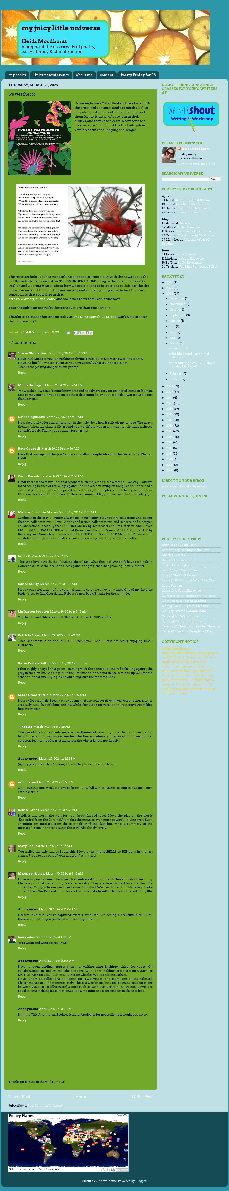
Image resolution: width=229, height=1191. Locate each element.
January (176, 379)
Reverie (184, 223)
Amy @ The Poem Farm (179, 545)
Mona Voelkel (186, 254)
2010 (170, 459)
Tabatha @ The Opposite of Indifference (191, 626)
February (177, 373)
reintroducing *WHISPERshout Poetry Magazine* (192, 364)
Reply (22, 373)
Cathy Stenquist (189, 227)
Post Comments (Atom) (45, 1105)
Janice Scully (28, 584)
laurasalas (26, 937)
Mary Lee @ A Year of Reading (184, 601)
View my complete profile (196, 164)
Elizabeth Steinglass (176, 565)
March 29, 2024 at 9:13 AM (58, 584)
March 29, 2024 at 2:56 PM (51, 727)
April (174, 338)
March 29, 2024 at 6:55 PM (55, 782)
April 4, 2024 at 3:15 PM (55, 1009)
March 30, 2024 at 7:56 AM (53, 846)
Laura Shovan (172, 585)
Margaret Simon (31, 873)
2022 (170, 392)
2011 (169, 453)
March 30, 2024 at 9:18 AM (64, 873)
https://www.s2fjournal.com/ (32, 299)
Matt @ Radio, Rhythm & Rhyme (185, 606)
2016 (169, 425)
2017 (169, 420)
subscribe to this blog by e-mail (184, 486)
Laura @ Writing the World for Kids (188, 580)
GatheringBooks (31, 417)
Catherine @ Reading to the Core (185, 550)
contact (106, 75)
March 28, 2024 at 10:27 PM (68, 353)
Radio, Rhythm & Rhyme (193, 200)
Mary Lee (25, 846)
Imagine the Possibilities (194, 231)
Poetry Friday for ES (138, 75)
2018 (169, 414)
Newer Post (19, 1096)
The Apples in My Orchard (197, 235)
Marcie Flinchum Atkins (38, 512)
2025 (170, 288)
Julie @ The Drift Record (179, 575)
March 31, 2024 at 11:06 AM (58, 909)
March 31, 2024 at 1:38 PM (53, 937)
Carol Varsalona (31, 476)
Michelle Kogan (31, 385)
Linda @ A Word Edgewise (181, 590)
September (178, 315)
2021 (169, 397)
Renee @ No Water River (180, 616)
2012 (169, 448)
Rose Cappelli (29, 448)
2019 (169, 409)
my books (17, 75)
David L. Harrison (174, 560)
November (178, 304)
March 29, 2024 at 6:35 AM (64, 417)
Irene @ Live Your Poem (179, 570)
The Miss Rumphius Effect (94, 317)
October (176, 309)
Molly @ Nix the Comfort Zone (184, 611)
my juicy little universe (194, 208)
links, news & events (51, 75)
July (173, 326)
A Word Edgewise (191, 258)
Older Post (142, 1096)
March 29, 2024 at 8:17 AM (77, 512)
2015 (169, 431)
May (173, 332)
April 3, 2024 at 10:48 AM (56, 961)
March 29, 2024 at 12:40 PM (61, 635)
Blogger (140, 1181)
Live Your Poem (189, 212)
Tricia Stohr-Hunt (33, 353)
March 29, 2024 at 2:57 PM (57, 758)
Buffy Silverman (190, 262)
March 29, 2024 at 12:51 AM (64, 385)
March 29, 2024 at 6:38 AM (60, 448)
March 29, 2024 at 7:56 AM (64, 476)
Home (81, 1096)
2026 (170, 282)
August (175, 321)
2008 (170, 470)
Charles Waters (173, 555)
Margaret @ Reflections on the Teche (188, 596)
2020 (170, 403)
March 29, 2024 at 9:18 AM (68, 611)
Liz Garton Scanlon (33, 611)
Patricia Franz (29, 635)
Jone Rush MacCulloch (192, 204)
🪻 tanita (25, 727)
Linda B (24, 556)
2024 (170, 293)
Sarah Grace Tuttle (33, 695)
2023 (170, 386)
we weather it (178, 348)
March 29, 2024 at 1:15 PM (70, 663)
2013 (169, 442)
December (177, 298)
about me (84, 75)
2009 (170, 465)
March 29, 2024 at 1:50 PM (68, 695)
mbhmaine (27, 782)
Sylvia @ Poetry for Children (183, 621)
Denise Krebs (28, 810)
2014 (169, 437)
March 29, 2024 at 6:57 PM (58, 810)
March (175, 343)
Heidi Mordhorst (196, 149)
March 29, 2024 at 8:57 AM (50, 556)
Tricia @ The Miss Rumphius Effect (188, 631)
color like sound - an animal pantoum (189, 355)
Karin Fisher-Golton (34, 663)
